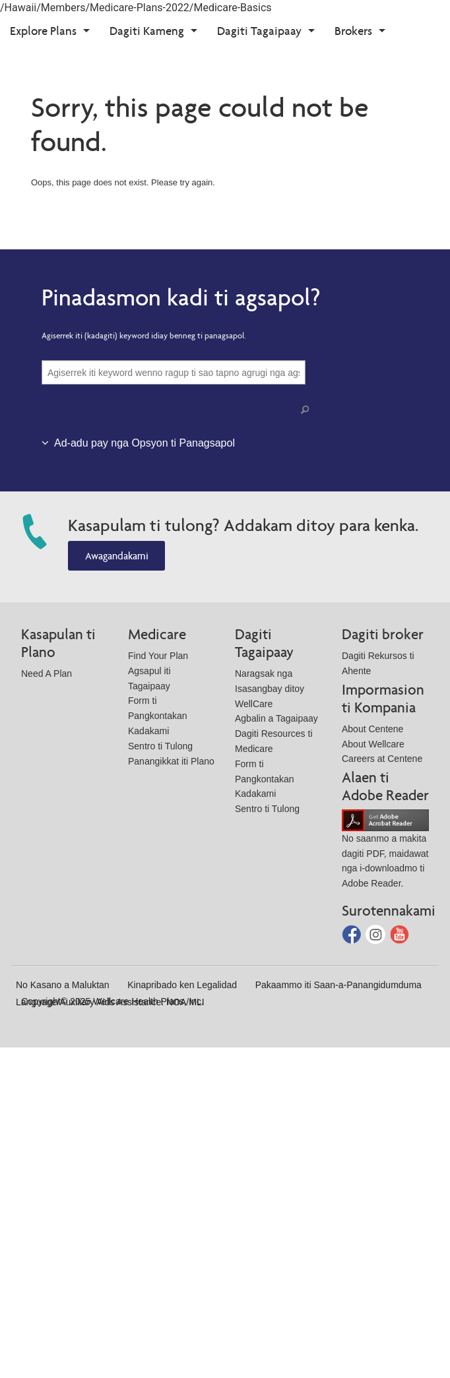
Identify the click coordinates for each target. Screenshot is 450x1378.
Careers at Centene (382, 758)
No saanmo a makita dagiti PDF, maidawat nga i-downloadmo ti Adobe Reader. (385, 851)
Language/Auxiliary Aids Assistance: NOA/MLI (110, 1002)
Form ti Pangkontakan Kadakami (157, 715)
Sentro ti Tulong (160, 746)
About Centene (372, 729)
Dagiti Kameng (147, 30)
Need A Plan (46, 673)
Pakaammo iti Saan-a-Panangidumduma (338, 985)
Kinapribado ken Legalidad (182, 985)
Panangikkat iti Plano (171, 761)
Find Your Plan (158, 655)
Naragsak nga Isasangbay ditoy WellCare (269, 688)
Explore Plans (43, 30)
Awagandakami (116, 555)
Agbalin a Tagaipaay (276, 718)
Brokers (353, 30)
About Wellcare (373, 744)
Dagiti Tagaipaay (259, 30)
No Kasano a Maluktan (63, 985)
